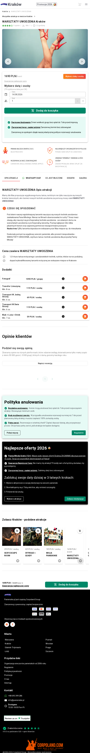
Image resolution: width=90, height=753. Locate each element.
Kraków (5, 11)
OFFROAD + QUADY (30, 554)
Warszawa (9, 640)
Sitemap (8, 683)
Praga (48, 647)
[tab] (11, 178)
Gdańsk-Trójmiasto (13, 647)
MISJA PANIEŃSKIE (51, 554)
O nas (6, 679)
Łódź (7, 651)
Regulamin (8, 667)
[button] (6, 94)
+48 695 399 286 (15, 696)
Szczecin (49, 651)
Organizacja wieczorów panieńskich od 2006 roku (25, 663)
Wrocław (49, 644)
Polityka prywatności (13, 671)
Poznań (49, 640)
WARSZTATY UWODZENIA (73, 557)
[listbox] (45, 257)
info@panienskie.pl (16, 700)
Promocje (8, 675)
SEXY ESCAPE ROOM (10, 554)
